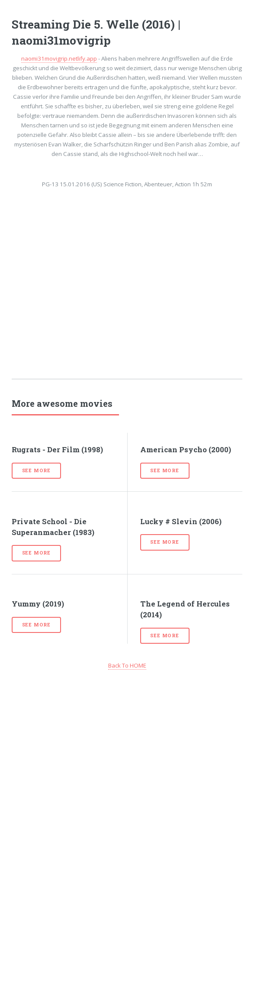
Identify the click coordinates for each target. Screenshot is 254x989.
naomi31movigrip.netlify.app (59, 58)
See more (36, 470)
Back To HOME (127, 665)
